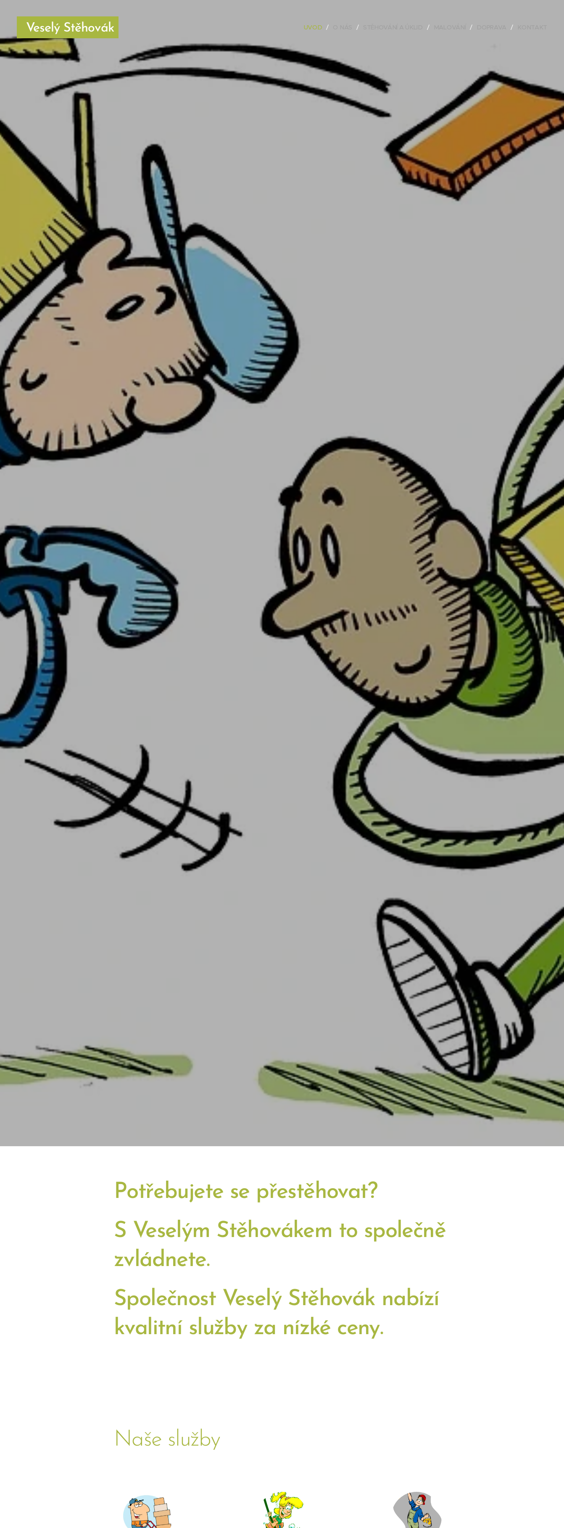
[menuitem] (315, 27)
